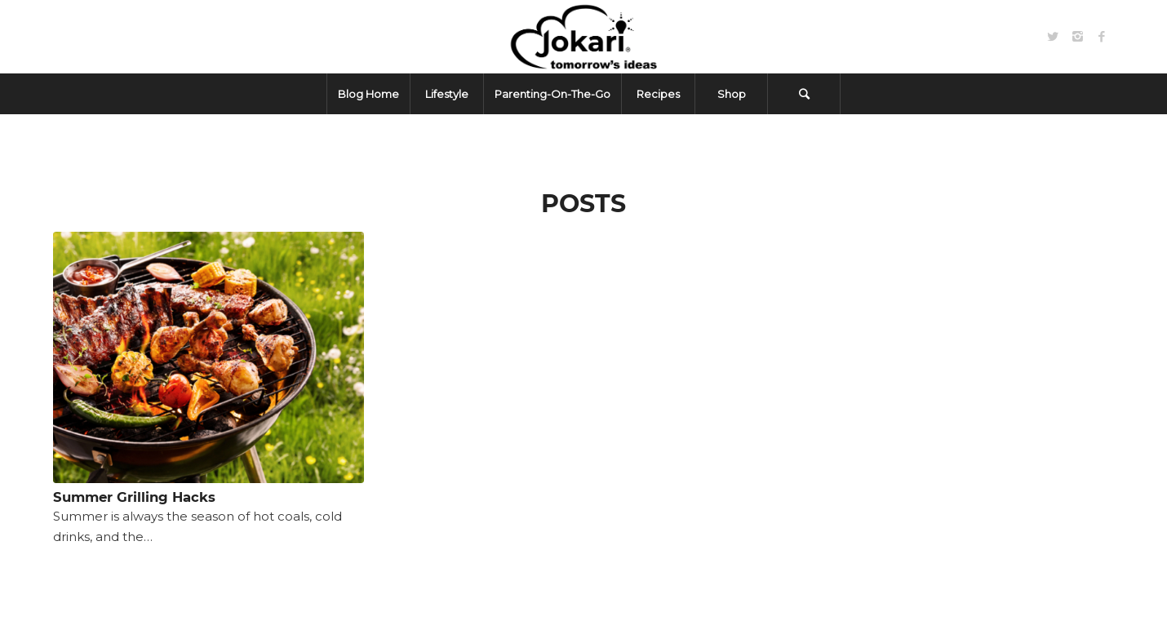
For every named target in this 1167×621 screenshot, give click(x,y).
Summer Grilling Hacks (134, 497)
